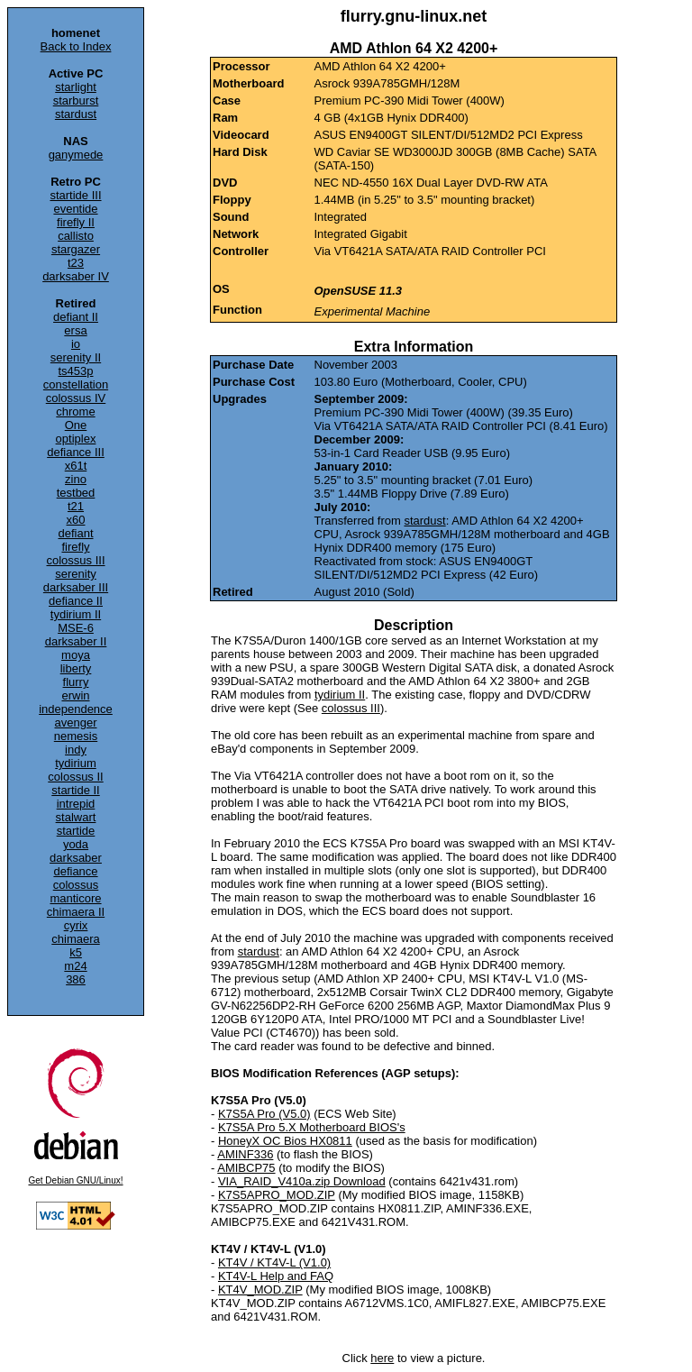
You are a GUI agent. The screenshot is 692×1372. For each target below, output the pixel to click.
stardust (75, 114)
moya (75, 655)
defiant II (75, 317)
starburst (76, 100)
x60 (76, 519)
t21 (76, 506)
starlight (75, 87)
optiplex (76, 438)
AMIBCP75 (246, 1168)
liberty (76, 668)
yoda (75, 844)
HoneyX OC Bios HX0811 (285, 1141)
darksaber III (75, 587)
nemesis (75, 736)
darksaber (76, 857)
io (75, 344)
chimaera (75, 939)
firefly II (76, 222)
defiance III (76, 452)
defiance (75, 871)
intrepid (76, 803)
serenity (75, 574)
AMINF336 (245, 1154)
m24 (75, 966)
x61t (76, 465)
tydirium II (75, 614)
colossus (76, 885)
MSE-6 (76, 628)
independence (76, 709)
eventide (75, 208)
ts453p (75, 371)
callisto (76, 235)
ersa (75, 330)
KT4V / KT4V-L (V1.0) (274, 1262)
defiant (75, 533)
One (76, 425)
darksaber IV (75, 276)
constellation (75, 384)
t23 (76, 263)
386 (76, 979)
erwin (75, 695)
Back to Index (76, 46)
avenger (76, 722)
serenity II (75, 357)
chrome (75, 411)
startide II (75, 790)
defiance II (76, 601)
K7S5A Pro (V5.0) (264, 1113)
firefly (75, 546)
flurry (76, 682)
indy (75, 749)
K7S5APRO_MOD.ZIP (276, 1195)
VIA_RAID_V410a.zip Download (302, 1181)
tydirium (75, 763)
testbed (76, 492)
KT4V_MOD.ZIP (260, 1289)
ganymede (76, 154)
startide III (75, 195)
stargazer (75, 249)
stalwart (76, 817)
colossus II (75, 776)
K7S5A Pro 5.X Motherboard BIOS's (311, 1127)
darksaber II (76, 641)
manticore (75, 898)
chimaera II (76, 912)
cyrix (76, 925)
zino (75, 479)
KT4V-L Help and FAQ (275, 1276)
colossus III (75, 560)
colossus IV (75, 398)
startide (76, 830)
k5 (75, 952)
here (382, 1358)
